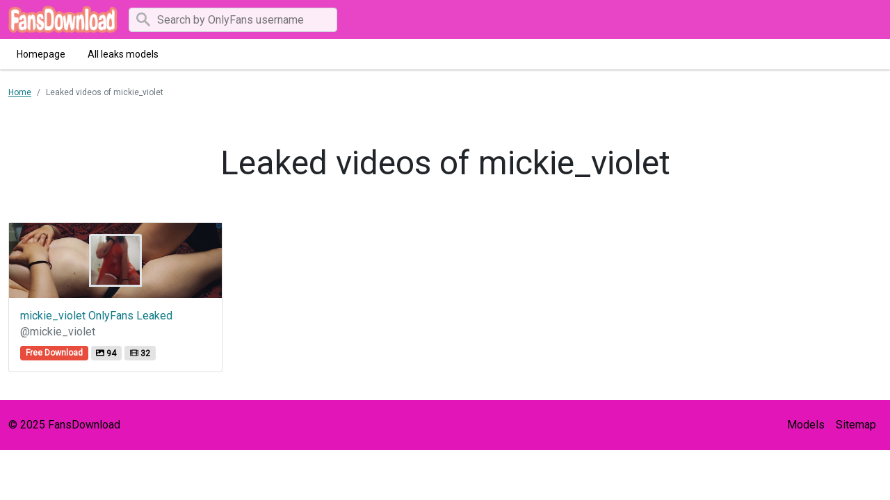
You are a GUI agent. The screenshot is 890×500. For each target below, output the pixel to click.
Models (806, 424)
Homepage (41, 54)
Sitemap (856, 424)
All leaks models (123, 54)
